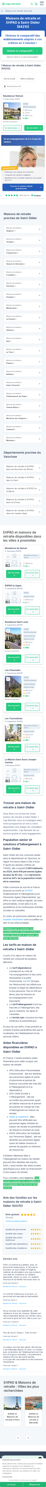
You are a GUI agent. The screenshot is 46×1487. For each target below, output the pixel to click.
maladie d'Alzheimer (13, 919)
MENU (42, 5)
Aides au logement (18, 1116)
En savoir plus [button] (12, 128)
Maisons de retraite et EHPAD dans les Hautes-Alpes (20, 512)
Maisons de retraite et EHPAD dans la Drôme (20, 501)
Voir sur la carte (9, 79)
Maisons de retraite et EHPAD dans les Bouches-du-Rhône (20, 467)
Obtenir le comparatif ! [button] (22, 50)
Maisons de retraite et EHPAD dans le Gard (20, 479)
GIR (28, 981)
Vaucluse (22, 1286)
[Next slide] (28, 1437)
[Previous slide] (18, 1437)
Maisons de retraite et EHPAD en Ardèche (21, 490)
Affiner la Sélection (27, 79)
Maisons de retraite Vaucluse (16, 11)
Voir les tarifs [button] (33, 128)
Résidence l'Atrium (10, 1286)
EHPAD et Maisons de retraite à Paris (12, 1417)
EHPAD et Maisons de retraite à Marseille (33, 1418)
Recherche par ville (12, 86)
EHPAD (29, 890)
